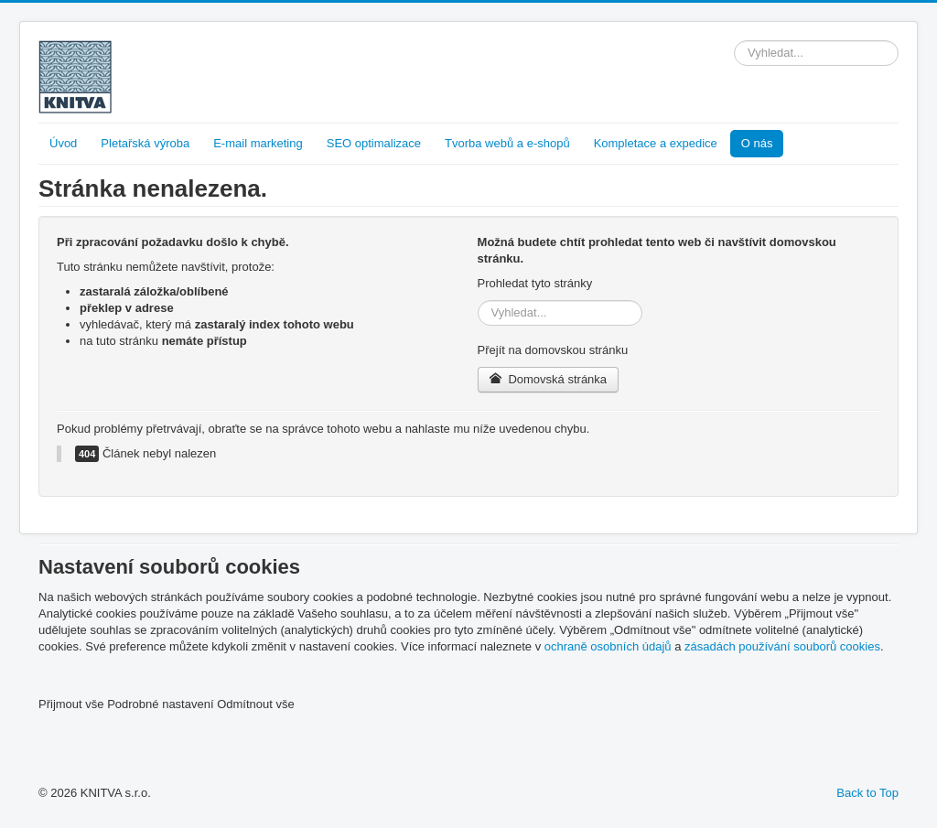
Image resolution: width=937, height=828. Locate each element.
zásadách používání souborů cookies (782, 646)
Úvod (63, 143)
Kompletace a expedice (655, 143)
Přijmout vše (71, 704)
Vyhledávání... (734, 40)
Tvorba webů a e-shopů (507, 143)
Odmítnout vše (256, 704)
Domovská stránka (549, 379)
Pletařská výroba (145, 143)
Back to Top (867, 793)
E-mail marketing (258, 143)
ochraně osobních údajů (608, 646)
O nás (757, 143)
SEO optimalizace (374, 143)
